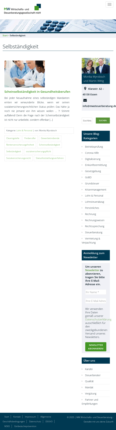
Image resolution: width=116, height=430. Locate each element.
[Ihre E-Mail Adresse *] (95, 300)
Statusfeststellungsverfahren (50, 158)
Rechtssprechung (94, 226)
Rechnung (90, 214)
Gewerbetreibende (50, 138)
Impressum (30, 416)
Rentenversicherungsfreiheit (20, 144)
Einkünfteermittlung (96, 165)
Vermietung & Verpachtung (91, 240)
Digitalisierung (92, 159)
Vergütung (90, 393)
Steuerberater (93, 375)
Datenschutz (35, 421)
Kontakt (17, 416)
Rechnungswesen (94, 220)
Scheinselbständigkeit (49, 144)
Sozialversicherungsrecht (18, 158)
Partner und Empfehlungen (90, 401)
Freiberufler (30, 138)
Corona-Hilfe (92, 152)
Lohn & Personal (24, 130)
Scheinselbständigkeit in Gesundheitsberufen (37, 92)
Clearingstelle (12, 138)
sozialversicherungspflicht (38, 151)
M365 (7, 426)
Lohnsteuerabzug (94, 201)
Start (6, 416)
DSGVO (49, 421)
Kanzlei (89, 369)
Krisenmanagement (95, 189)
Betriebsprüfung (94, 146)
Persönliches (92, 208)
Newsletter (92, 270)
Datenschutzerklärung (98, 319)
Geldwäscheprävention (25, 426)
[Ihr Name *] (95, 292)
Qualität (89, 381)
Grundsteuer (92, 183)
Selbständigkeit (13, 151)
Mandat (89, 387)
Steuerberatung (93, 232)
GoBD (88, 177)
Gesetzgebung (93, 171)
